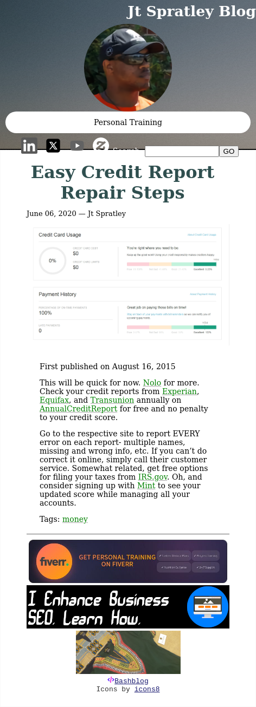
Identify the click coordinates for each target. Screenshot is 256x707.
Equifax (54, 400)
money (75, 519)
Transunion (113, 400)
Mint (146, 485)
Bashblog (131, 681)
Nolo (152, 382)
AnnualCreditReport (78, 408)
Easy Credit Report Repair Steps (122, 182)
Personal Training (128, 122)
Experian (179, 391)
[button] (128, 68)
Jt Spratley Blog (191, 11)
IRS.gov (152, 477)
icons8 (147, 689)
